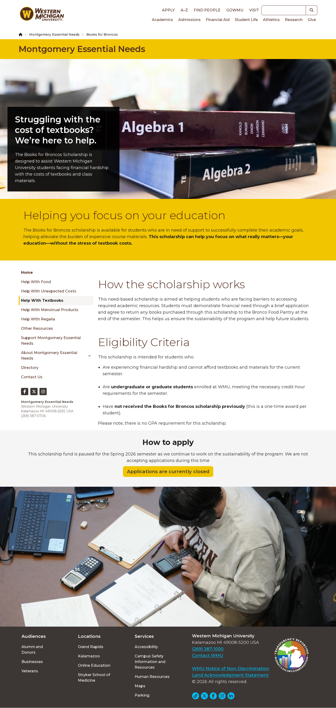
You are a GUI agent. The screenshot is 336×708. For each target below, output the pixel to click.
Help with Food (36, 282)
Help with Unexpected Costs (48, 291)
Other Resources (37, 328)
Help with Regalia (38, 319)
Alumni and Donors (32, 650)
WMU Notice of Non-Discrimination (230, 668)
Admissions (189, 19)
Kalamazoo (89, 656)
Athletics (271, 19)
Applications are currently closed (168, 471)
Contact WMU (207, 655)
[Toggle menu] (87, 355)
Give (312, 19)
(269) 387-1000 (208, 649)
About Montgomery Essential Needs (49, 356)
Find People (207, 10)
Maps (140, 686)
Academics (162, 19)
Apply (168, 10)
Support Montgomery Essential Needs (51, 341)
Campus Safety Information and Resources (150, 662)
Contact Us (31, 377)
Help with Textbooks (42, 300)
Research (294, 19)
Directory (29, 367)
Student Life (246, 19)
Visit (254, 10)
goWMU (234, 10)
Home (27, 272)
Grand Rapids (90, 647)
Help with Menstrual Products (49, 310)
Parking (142, 695)
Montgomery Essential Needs (54, 34)
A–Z (184, 10)
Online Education (94, 665)
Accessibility (146, 647)
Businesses (32, 661)
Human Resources (152, 676)
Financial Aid (218, 19)
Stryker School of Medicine (94, 678)
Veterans (29, 671)
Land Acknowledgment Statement (230, 675)
